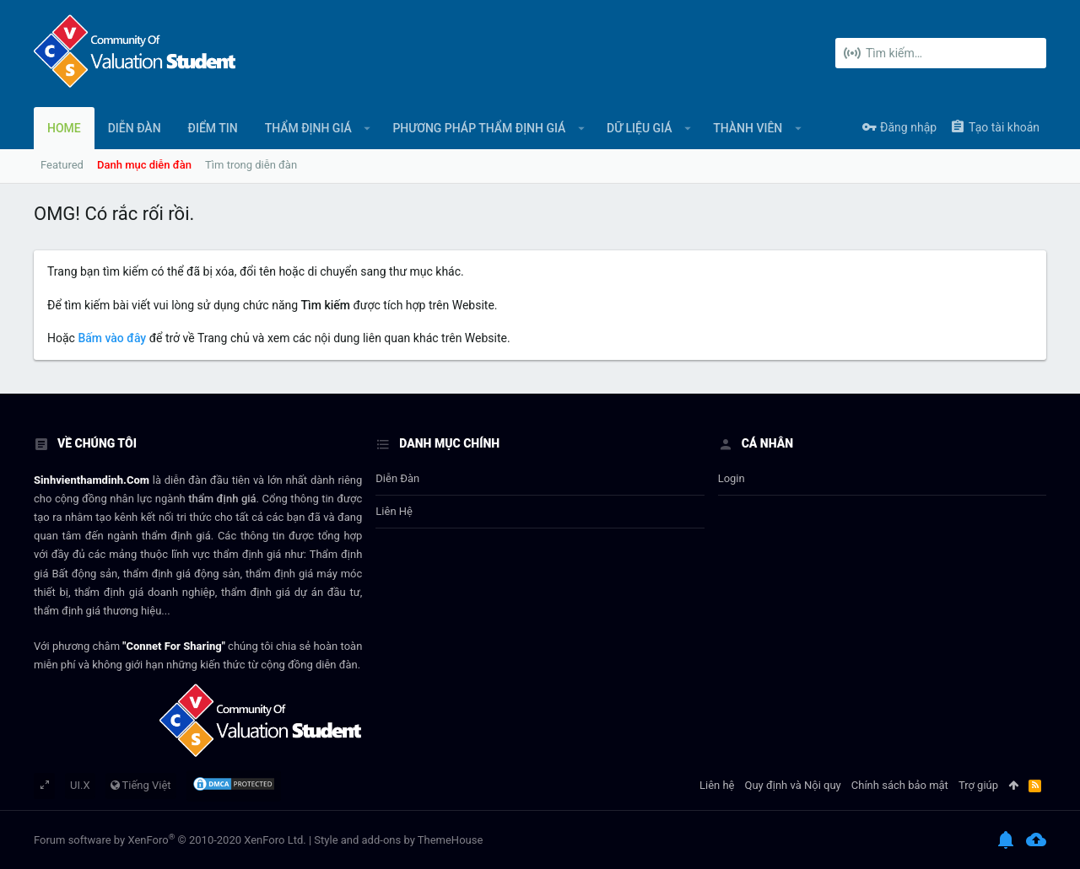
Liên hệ (394, 511)
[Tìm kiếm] (940, 53)
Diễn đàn (397, 478)
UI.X (80, 785)
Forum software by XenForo (170, 840)
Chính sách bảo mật (899, 785)
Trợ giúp (978, 785)
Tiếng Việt (141, 785)
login (731, 478)
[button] (367, 128)
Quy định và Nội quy (793, 785)
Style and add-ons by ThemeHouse (398, 840)
